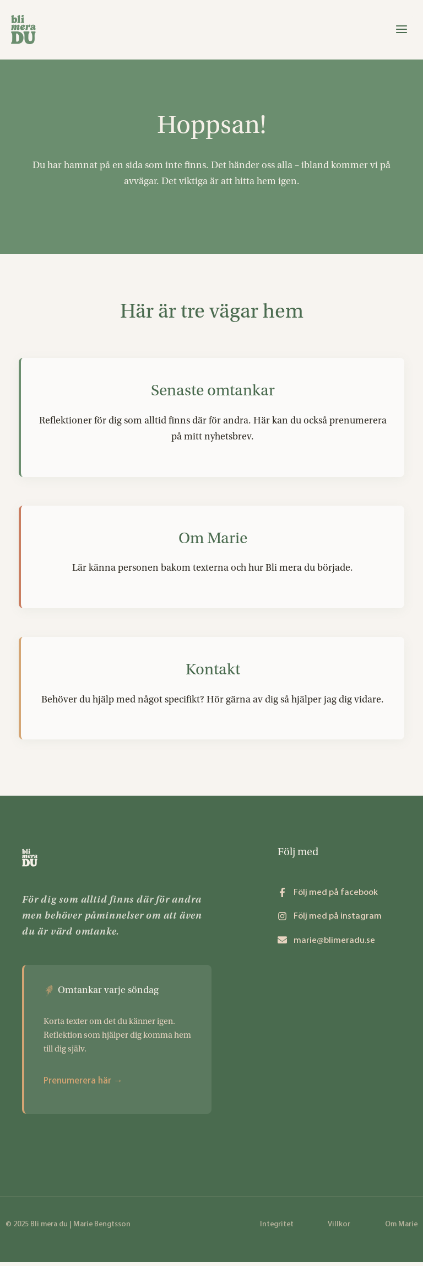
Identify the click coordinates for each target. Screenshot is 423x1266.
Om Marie (212, 542)
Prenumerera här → (83, 1084)
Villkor (339, 1227)
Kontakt (213, 673)
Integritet (277, 1227)
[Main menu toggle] (398, 31)
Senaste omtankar (212, 394)
